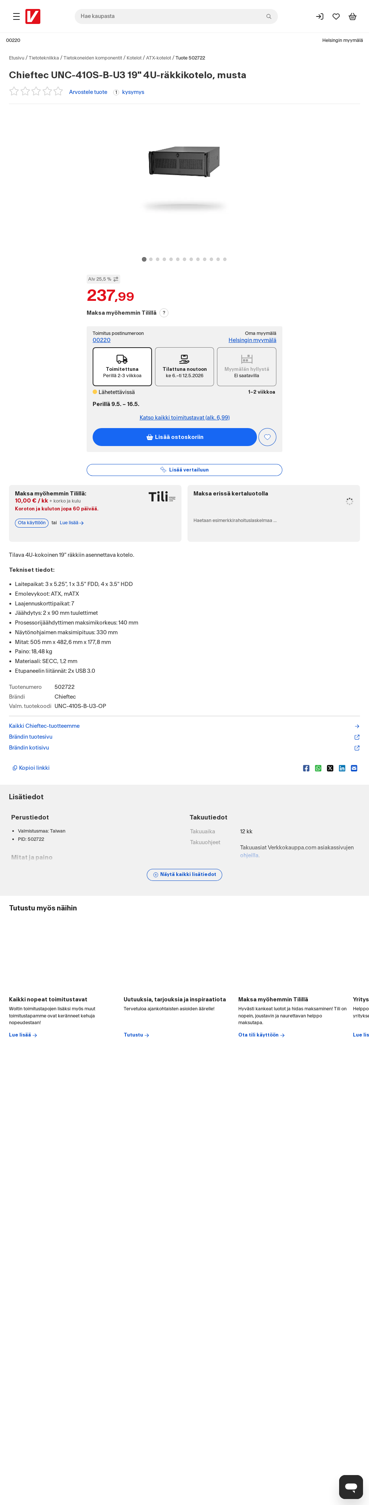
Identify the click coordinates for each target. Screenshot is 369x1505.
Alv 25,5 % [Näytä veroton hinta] (103, 279)
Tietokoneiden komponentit (92, 58)
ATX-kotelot (158, 58)
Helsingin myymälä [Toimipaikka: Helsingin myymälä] (342, 40)
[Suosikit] (336, 16)
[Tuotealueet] (16, 16)
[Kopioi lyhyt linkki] (154, 768)
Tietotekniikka (44, 58)
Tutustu (137, 1327)
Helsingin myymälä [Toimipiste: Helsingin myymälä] (252, 340)
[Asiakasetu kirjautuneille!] (267, 437)
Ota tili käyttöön (261, 1327)
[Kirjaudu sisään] (319, 16)
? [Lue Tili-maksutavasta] (164, 313)
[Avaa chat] (351, 1487)
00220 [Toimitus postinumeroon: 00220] (102, 340)
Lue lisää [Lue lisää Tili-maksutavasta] (72, 523)
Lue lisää (23, 1327)
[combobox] (176, 16)
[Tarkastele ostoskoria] (352, 16)
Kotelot (134, 58)
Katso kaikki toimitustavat (185, 418)
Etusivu (16, 58)
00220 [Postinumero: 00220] (13, 40)
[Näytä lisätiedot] (184, 875)
